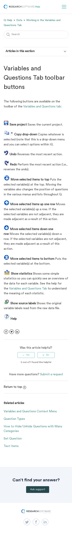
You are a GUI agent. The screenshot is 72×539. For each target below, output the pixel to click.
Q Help (8, 20)
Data (19, 20)
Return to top (15, 387)
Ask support (37, 489)
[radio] (26, 355)
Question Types (14, 419)
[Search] (36, 34)
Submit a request (51, 374)
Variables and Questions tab (42, 106)
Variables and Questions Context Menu (30, 411)
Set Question (13, 438)
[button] (64, 6)
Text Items (11, 446)
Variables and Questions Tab (28, 288)
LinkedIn (17, 331)
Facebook (6, 331)
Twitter (11, 331)
